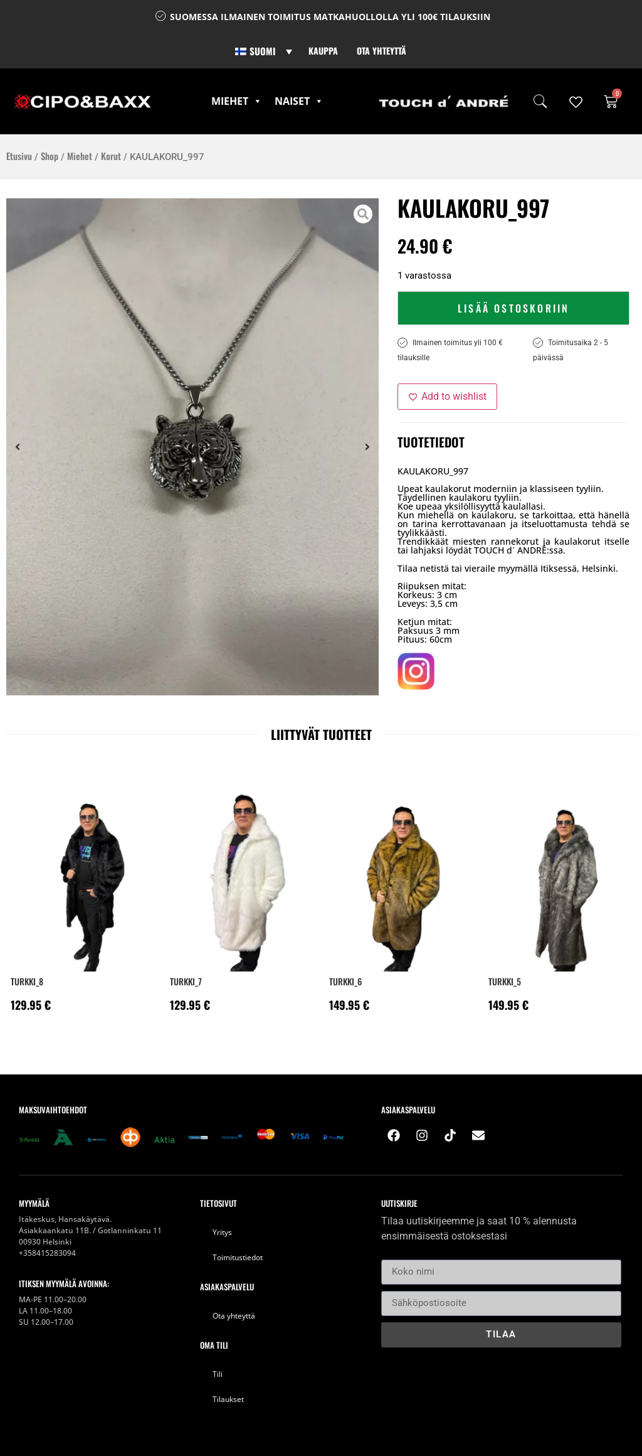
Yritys (222, 1232)
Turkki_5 (504, 981)
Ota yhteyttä (381, 50)
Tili (218, 1374)
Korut (111, 156)
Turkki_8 (27, 981)
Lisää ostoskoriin (513, 308)
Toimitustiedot (238, 1257)
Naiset (299, 101)
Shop (49, 156)
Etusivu (19, 156)
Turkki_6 (345, 981)
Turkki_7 (186, 981)
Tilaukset (228, 1399)
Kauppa (323, 50)
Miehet (236, 101)
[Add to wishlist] (447, 396)
